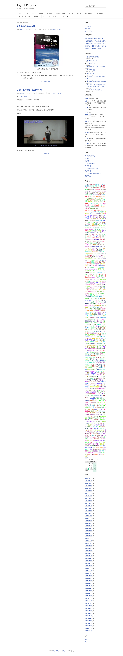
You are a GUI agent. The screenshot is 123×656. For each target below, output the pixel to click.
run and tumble (92, 298)
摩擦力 (93, 186)
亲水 (89, 411)
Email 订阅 (88, 31)
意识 (89, 383)
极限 (92, 333)
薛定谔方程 (94, 286)
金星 (88, 451)
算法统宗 (92, 388)
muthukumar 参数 (100, 362)
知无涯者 (89, 201)
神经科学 (94, 383)
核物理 (104, 454)
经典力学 (88, 328)
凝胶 (86, 255)
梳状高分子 (102, 380)
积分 (99, 200)
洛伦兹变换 (93, 437)
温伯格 (93, 188)
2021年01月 (88, 513)
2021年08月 (88, 498)
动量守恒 (98, 352)
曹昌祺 (101, 451)
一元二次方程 (92, 324)
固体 (103, 305)
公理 (98, 276)
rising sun (88, 114)
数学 (102, 205)
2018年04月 (88, 588)
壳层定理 (91, 305)
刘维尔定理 (93, 241)
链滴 (89, 225)
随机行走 (98, 188)
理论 (99, 335)
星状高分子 (97, 207)
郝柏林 (99, 402)
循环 (91, 329)
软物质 (103, 310)
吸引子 (92, 419)
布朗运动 (97, 449)
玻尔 (89, 248)
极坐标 (99, 231)
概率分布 (92, 316)
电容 (92, 207)
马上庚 (89, 265)
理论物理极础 (89, 13)
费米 (104, 442)
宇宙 (104, 245)
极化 (104, 224)
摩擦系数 (99, 291)
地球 (97, 302)
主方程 (87, 387)
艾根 (93, 435)
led (93, 276)
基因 (93, 250)
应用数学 (88, 355)
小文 (86, 139)
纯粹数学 (102, 354)
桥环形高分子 (89, 300)
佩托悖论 (95, 444)
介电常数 (99, 383)
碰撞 (99, 251)
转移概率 (93, 385)
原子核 (87, 456)
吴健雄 (97, 413)
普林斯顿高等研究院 (98, 430)
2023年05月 (88, 480)
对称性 (103, 188)
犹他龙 (102, 260)
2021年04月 (88, 508)
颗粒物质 (97, 407)
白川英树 (89, 274)
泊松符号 (98, 357)
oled (91, 276)
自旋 (102, 219)
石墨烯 (96, 454)
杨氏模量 (97, 435)
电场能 (87, 392)
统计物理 (95, 227)
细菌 (86, 225)
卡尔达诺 (99, 373)
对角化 (97, 399)
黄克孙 (90, 227)
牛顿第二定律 (93, 193)
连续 (86, 333)
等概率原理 (102, 387)
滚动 (94, 447)
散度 (92, 203)
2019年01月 (88, 565)
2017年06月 (88, 613)
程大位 (87, 388)
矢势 (95, 364)
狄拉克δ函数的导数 (93, 57)
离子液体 (95, 194)
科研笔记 (100, 13)
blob (86, 381)
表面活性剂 (88, 338)
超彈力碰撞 (24, 96)
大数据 (102, 419)
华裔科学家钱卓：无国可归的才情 (95, 43)
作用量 (89, 238)
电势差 (100, 245)
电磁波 (103, 251)
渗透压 (103, 194)
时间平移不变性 (94, 354)
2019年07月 (88, 550)
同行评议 (96, 322)
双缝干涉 (97, 234)
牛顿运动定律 (94, 343)
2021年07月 (88, 500)
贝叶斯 (87, 279)
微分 (103, 231)
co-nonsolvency (98, 371)
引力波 (96, 200)
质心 (94, 295)
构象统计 (92, 302)
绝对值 (99, 324)
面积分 (89, 380)
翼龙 (92, 262)
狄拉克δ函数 (102, 279)
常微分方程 (88, 194)
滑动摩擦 (91, 293)
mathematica (88, 245)
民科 (86, 449)
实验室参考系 (98, 439)
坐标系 (104, 329)
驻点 (94, 368)
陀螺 (86, 428)
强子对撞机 (100, 319)
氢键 (88, 369)
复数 (95, 224)
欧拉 (86, 281)
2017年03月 (88, 621)
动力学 (89, 234)
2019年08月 (88, 548)
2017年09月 (88, 606)
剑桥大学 (89, 368)
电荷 (92, 376)
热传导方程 (91, 335)
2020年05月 (88, 525)
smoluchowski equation (97, 271)
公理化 (90, 359)
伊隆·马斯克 (95, 414)
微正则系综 (93, 307)
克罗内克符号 (101, 355)
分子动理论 (97, 452)
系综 (101, 445)
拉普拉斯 (95, 329)
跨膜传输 (92, 220)
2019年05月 (88, 555)
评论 (60, 29)
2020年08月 (88, 523)
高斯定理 (101, 196)
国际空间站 (88, 321)
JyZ (86, 125)
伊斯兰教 (89, 416)
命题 (95, 276)
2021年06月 (88, 503)
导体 (91, 213)
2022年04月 (88, 485)
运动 (89, 333)
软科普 (71, 13)
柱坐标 (92, 371)
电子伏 (96, 380)
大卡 (91, 290)
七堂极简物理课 (99, 345)
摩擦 (103, 342)
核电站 (94, 321)
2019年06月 (88, 553)
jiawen (87, 121)
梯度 (90, 191)
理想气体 (91, 452)
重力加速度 (94, 303)
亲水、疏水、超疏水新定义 (95, 90)
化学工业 (94, 404)
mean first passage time (91, 269)
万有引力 (98, 186)
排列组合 (101, 227)
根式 (92, 326)
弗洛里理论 (94, 225)
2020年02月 (88, 533)
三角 (92, 231)
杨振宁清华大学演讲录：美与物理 (95, 41)
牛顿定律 (92, 445)
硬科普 (79, 13)
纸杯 (86, 98)
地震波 (102, 407)
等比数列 (101, 312)
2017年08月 (88, 608)
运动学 (103, 331)
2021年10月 (88, 495)
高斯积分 (95, 215)
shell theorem (97, 305)
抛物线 (99, 326)
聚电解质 (99, 241)
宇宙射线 (99, 248)
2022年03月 (88, 488)
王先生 (87, 143)
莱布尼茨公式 (98, 409)
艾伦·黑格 (95, 274)
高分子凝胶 (98, 220)
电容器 (102, 213)
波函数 (103, 284)
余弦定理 (96, 428)
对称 (102, 357)
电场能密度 (93, 392)
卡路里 (100, 288)
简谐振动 (101, 302)
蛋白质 (100, 433)
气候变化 (91, 428)
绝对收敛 (100, 265)
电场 (86, 189)
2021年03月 (88, 510)
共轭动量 (92, 352)
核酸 (104, 433)
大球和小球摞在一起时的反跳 (29, 90)
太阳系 (89, 454)
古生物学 (92, 260)
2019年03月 (88, 560)
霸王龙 (96, 262)
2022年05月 (88, 483)
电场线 (100, 378)
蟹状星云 (93, 277)
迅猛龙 (98, 260)
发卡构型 (102, 300)
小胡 (86, 112)
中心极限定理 (97, 425)
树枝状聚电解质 (99, 440)
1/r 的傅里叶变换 (92, 60)
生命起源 (95, 433)
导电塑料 (92, 272)
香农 (91, 451)
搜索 (105, 6)
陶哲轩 (87, 196)
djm (94, 255)
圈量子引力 (98, 395)
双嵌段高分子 (92, 267)
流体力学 (99, 232)
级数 (95, 265)
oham (104, 250)
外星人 (90, 449)
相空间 (87, 208)
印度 (98, 243)
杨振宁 (95, 219)
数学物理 (93, 355)
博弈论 (102, 276)
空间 (95, 243)
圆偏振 (95, 281)
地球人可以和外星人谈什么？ (94, 48)
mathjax (97, 255)
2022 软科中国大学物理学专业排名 (95, 46)
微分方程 (101, 217)
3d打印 (89, 440)
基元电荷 (99, 376)
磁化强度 (100, 314)
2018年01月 (88, 596)
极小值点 (96, 347)
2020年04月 (88, 528)
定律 (92, 265)
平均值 (96, 293)
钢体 (91, 433)
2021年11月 (88, 493)
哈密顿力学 (90, 239)
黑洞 (101, 404)
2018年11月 (88, 570)
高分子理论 (88, 264)
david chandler (96, 338)
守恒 (86, 231)
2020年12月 (88, 515)
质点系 (96, 236)
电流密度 (91, 432)
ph (86, 369)
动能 (89, 348)
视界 (98, 432)
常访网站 (49, 13)
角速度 (93, 331)
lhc (105, 319)
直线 (95, 326)
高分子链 (98, 283)
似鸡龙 (89, 262)
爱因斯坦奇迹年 (90, 345)
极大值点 (91, 347)
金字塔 (90, 397)
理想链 (92, 208)
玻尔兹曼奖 (90, 310)
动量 (98, 404)
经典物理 (103, 229)
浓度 (89, 296)
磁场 (92, 364)
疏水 (92, 411)
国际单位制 (88, 251)
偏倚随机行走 (92, 198)
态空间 (93, 328)
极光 (98, 321)
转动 (95, 432)
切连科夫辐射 (89, 253)
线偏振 (99, 281)
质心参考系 (90, 439)
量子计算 (96, 423)
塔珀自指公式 (92, 374)
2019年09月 (88, 545)
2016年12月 (88, 628)
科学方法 (93, 232)
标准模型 (96, 208)
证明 (86, 222)
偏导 (96, 388)
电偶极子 (96, 203)
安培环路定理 (92, 291)
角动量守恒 (94, 212)
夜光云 (99, 369)
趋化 (98, 298)
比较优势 (98, 222)
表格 (99, 258)
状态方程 (95, 397)
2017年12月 (88, 598)
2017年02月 (88, 623)
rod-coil (87, 302)
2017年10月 (88, 603)
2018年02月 (88, 593)
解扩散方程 (90, 73)
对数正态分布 (96, 394)
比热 (103, 385)
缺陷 (98, 307)
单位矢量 (101, 444)
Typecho (87, 642)
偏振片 (90, 281)
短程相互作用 (102, 317)
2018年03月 (88, 591)
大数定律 (89, 425)
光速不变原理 (101, 277)
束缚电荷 (91, 288)
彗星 (102, 452)
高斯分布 (97, 229)
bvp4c (90, 189)
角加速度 (98, 331)
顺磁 (95, 314)
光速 (101, 432)
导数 (91, 196)
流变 (86, 404)
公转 (89, 404)
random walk (98, 316)
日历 (86, 458)
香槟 (95, 336)
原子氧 (96, 340)
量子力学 (95, 196)
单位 (88, 343)
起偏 (102, 281)
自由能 (103, 207)
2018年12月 (88, 568)
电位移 (96, 288)
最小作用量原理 (96, 238)
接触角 (96, 411)
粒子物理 (101, 388)
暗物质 (103, 426)
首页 (20, 13)
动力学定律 (98, 328)
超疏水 (96, 205)
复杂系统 (89, 421)
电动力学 (95, 251)
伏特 (92, 380)
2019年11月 (88, 540)
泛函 (96, 350)
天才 (96, 279)
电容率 (100, 286)
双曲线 (104, 326)
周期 (92, 314)
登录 (86, 639)
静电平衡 (95, 245)
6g (94, 442)
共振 (94, 421)
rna (86, 435)
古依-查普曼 (96, 416)
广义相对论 (88, 250)
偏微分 (89, 236)
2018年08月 (88, 578)
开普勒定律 (90, 243)
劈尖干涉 (103, 435)
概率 (102, 293)
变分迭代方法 (91, 413)
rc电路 (89, 418)
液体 (102, 338)
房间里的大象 (100, 257)
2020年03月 (88, 530)
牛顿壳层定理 (91, 70)
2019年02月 (88, 563)
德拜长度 (88, 364)
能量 (100, 236)
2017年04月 (88, 618)
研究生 (96, 390)
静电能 (98, 213)
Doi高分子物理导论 (24, 17)
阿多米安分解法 (100, 184)
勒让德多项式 (101, 193)
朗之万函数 (97, 284)
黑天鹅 (93, 257)
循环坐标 (94, 348)
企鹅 (86, 319)
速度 (95, 231)
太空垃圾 (92, 342)
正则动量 (95, 366)
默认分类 (65, 17)
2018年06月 (88, 583)
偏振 (88, 224)
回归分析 (89, 426)
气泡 (98, 336)
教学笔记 (36, 17)
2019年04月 (88, 558)
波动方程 (88, 286)
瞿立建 (22, 29)
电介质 (101, 224)
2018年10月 (88, 573)
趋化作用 (99, 296)
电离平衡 (92, 246)
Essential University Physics (51, 17)
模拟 (90, 309)
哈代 (99, 212)
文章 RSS (88, 26)
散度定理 (99, 374)
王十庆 (103, 402)
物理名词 (98, 264)
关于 (26, 13)
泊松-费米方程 (94, 217)
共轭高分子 (98, 272)
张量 (101, 449)
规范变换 (99, 364)
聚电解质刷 (91, 184)
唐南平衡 (91, 361)
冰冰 (86, 107)
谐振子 (92, 442)
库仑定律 (91, 200)
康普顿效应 (99, 442)
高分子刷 (97, 189)
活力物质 (88, 312)
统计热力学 (100, 392)
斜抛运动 (101, 215)
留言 (33, 13)
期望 (99, 293)
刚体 (91, 219)
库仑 (95, 376)
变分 (92, 236)
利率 (100, 329)
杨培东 (94, 402)
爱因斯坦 (88, 186)
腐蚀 (92, 340)
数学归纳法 (96, 359)
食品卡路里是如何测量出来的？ (96, 81)
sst (87, 191)
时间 (93, 395)
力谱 (88, 283)
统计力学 (93, 312)
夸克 (91, 215)
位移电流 (95, 290)
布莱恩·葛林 (90, 409)
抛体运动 (96, 253)
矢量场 (102, 239)
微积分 (97, 445)
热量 (88, 290)
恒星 (92, 454)
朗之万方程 (97, 418)
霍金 (104, 248)
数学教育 (96, 300)
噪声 (92, 418)
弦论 (99, 194)
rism (105, 338)
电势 (101, 203)
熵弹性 (100, 303)
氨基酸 (89, 435)
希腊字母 (88, 373)
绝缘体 (96, 378)
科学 (103, 220)
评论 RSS (88, 28)
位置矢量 (88, 331)
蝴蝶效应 (96, 419)
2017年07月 (88, 611)
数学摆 (89, 314)
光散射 (103, 369)
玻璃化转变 (97, 310)
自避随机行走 (94, 317)
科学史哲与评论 (60, 13)
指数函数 (92, 369)
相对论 (90, 222)
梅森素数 (102, 399)
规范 (104, 364)
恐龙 (88, 260)
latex (93, 189)
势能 (102, 201)
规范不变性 (88, 366)
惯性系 (87, 437)
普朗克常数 (101, 343)
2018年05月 (88, 586)
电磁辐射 (101, 340)
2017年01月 (88, 626)
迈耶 (100, 454)
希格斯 (95, 426)
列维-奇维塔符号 (90, 357)
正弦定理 (102, 428)
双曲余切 (92, 283)
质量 (92, 234)
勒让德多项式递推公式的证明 (96, 66)
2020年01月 (88, 535)
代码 (101, 255)
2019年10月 (88, 543)
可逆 (88, 329)
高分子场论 (102, 262)
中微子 (99, 426)
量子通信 (94, 248)
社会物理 (91, 406)
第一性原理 (88, 414)
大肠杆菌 (102, 298)
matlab (89, 188)
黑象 (89, 257)
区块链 (92, 423)
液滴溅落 (102, 368)
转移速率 (99, 385)
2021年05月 (88, 505)
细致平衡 (98, 246)
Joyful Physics (26, 5)
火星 (92, 440)
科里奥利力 (91, 350)
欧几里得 (92, 279)
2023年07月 (88, 478)
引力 (94, 213)
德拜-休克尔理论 (99, 361)
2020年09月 (88, 520)
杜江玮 (87, 132)
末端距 (92, 224)
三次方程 (93, 373)
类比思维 (102, 413)
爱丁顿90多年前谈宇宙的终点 (94, 38)
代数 (101, 322)
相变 (99, 205)
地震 (96, 250)
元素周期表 (88, 430)
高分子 (99, 219)
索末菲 (100, 250)
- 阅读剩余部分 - (46, 81)
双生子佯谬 (91, 381)
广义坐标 (101, 350)
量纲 (86, 444)
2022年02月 (88, 490)
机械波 (99, 437)
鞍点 (101, 347)
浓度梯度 (94, 296)
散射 (104, 371)
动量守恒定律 (97, 201)
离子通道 (96, 406)
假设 (96, 335)
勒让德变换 (92, 400)
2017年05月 (88, 616)
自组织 (99, 421)
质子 (104, 390)
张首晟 (87, 423)
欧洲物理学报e (97, 309)
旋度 (102, 212)
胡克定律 (91, 284)
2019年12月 (88, 538)
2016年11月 (88, 631)
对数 (86, 324)
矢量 (86, 184)
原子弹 (90, 444)
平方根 (89, 326)
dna (98, 312)
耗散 (91, 295)
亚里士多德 (98, 342)
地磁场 (102, 321)
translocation (100, 267)
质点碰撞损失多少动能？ (27, 26)
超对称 (100, 390)
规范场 (100, 366)
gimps (87, 400)
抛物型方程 (99, 447)
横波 (102, 437)
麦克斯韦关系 (100, 400)
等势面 (87, 246)
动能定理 (95, 451)
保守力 (90, 255)
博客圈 (41, 13)
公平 (102, 394)
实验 (102, 335)
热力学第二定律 (94, 387)
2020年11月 (88, 518)
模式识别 (94, 319)
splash (97, 368)
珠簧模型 (88, 340)
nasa (101, 423)
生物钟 (104, 421)
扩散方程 (98, 333)
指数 (104, 322)
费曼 (94, 222)
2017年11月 (88, 601)
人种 (92, 407)
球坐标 (87, 371)
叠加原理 (91, 378)
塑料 (93, 264)
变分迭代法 (102, 253)
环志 (89, 319)
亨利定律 (102, 336)
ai (103, 447)
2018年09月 (88, 576)
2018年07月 (88, 581)
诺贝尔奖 (98, 381)
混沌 (89, 231)
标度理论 (99, 198)
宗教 (101, 414)
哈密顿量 (96, 239)
